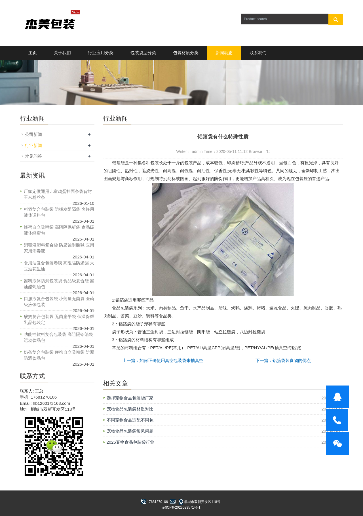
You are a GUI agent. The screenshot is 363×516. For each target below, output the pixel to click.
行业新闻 (33, 145)
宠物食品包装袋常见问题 (130, 431)
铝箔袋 (118, 162)
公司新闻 (33, 134)
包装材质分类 (186, 52)
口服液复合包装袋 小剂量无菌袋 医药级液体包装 (59, 301)
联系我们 (258, 52)
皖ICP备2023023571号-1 (181, 507)
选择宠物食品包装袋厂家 (130, 397)
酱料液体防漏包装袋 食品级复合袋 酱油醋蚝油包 (59, 283)
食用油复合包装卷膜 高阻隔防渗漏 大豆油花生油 (59, 265)
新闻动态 (224, 52)
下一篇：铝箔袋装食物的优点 (283, 360)
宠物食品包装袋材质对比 (130, 409)
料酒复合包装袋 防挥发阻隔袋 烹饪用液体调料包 (59, 212)
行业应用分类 (100, 52)
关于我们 (62, 52)
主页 (32, 52)
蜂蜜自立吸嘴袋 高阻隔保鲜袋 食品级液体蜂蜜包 (59, 230)
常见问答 (33, 156)
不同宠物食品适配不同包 (130, 420)
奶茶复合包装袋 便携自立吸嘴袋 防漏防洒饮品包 (59, 355)
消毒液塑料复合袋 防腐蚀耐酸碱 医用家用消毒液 (59, 248)
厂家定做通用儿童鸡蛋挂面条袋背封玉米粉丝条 (58, 194)
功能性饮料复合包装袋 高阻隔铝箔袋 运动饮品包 (58, 337)
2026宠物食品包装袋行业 (130, 442)
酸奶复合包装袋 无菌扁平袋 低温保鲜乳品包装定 (59, 319)
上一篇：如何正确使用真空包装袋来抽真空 (163, 360)
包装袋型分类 (143, 52)
